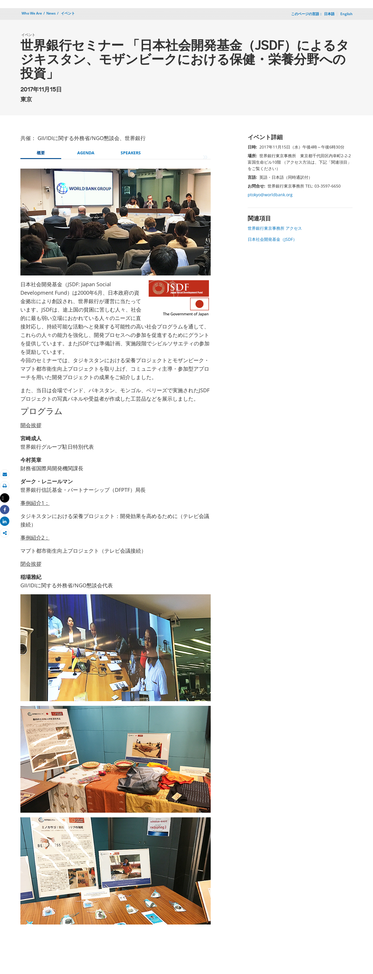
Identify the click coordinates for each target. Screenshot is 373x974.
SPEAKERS (131, 152)
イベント (67, 13)
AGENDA (85, 152)
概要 (41, 152)
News (51, 13)
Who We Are (32, 13)
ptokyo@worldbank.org (270, 194)
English (346, 13)
